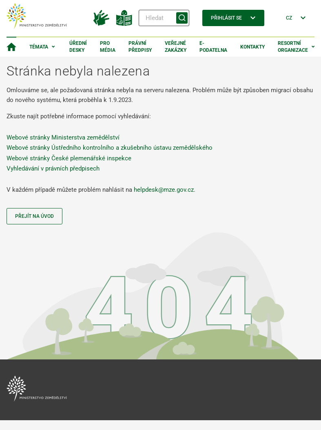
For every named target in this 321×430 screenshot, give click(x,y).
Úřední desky (78, 46)
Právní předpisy (140, 46)
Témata (38, 47)
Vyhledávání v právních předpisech (53, 168)
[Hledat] (164, 18)
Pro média (107, 46)
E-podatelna (213, 46)
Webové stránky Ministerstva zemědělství (63, 137)
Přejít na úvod (34, 216)
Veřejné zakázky (175, 46)
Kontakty (252, 47)
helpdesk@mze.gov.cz (164, 189)
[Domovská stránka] (11, 47)
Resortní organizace (293, 46)
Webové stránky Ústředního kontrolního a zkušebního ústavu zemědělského (110, 147)
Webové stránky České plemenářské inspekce (69, 158)
